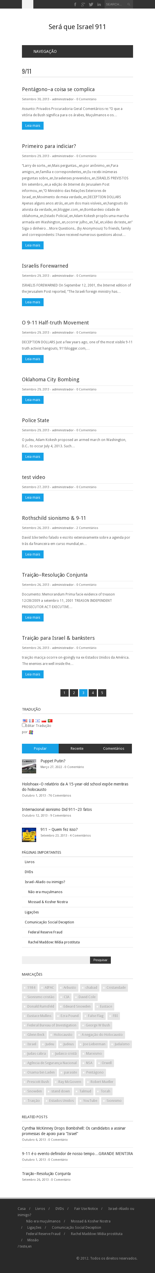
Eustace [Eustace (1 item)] (106, 1007)
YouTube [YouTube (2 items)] (90, 1101)
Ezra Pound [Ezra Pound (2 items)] (70, 1016)
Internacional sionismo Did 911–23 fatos (57, 809)
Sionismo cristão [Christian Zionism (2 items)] (40, 997)
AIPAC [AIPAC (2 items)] (49, 988)
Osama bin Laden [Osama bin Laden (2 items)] (41, 1072)
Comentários (113, 748)
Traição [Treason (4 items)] (33, 1101)
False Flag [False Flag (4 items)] (95, 1016)
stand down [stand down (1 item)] (60, 1091)
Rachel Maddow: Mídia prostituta (54, 942)
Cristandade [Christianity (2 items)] (116, 988)
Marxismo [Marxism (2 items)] (94, 1054)
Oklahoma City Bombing (50, 379)
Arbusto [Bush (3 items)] (70, 988)
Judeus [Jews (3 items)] (69, 1044)
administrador (63, 99)
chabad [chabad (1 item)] (91, 988)
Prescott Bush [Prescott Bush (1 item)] (38, 1082)
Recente (77, 748)
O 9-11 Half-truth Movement (55, 323)
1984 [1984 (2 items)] (31, 988)
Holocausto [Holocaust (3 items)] (63, 1035)
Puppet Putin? (53, 761)
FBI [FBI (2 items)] (115, 1016)
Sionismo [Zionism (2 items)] (114, 1101)
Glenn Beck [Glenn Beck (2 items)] (35, 1035)
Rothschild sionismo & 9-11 (54, 518)
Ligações (32, 912)
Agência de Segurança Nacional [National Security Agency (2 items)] (52, 1063)
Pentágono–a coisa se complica (58, 89)
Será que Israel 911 (77, 27)
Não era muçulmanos (45, 892)
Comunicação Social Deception (49, 922)
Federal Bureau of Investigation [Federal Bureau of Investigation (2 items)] (51, 1025)
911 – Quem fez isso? (59, 829)
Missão (33, 1240)
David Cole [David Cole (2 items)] (87, 997)
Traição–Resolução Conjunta (54, 575)
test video (33, 477)
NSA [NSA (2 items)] (89, 1063)
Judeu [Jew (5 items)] (50, 1044)
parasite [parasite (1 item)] (70, 1072)
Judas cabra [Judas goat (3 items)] (36, 1054)
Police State (35, 420)
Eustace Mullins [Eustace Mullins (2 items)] (39, 1016)
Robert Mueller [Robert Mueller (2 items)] (102, 1082)
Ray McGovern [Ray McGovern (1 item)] (69, 1082)
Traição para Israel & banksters (58, 638)
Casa (22, 1209)
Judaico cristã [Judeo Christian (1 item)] (66, 1054)
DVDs (29, 872)
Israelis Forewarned (45, 266)
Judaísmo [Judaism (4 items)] (122, 1044)
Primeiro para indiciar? (49, 146)
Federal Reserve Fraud (45, 932)
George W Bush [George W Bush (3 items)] (98, 1025)
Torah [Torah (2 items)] (105, 1091)
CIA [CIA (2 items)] (66, 997)
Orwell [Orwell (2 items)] (107, 1063)
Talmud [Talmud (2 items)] (85, 1091)
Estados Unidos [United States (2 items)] (61, 1101)
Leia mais (32, 126)
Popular (40, 748)
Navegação (41, 51)
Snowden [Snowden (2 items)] (34, 1091)
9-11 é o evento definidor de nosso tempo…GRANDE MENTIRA (77, 1153)
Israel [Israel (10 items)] (31, 1044)
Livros (29, 862)
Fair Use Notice (86, 1209)
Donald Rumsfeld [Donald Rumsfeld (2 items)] (40, 1007)
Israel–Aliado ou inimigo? (45, 882)
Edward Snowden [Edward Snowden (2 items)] (77, 1007)
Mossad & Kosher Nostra (48, 902)
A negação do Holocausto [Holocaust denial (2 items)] (102, 1035)
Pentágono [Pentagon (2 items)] (95, 1072)
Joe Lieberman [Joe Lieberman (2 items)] (94, 1044)
